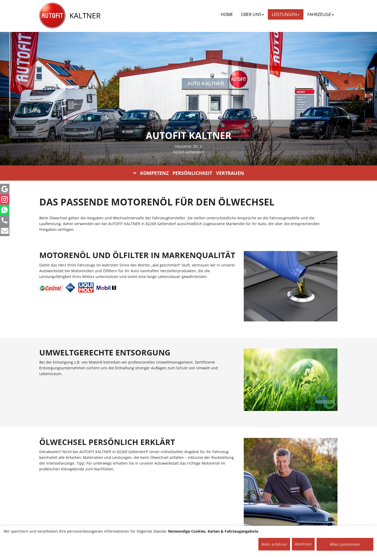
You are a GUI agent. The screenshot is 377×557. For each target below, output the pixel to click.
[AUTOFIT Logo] (52, 15)
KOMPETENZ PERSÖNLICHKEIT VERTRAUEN (188, 173)
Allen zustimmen (345, 544)
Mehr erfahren (274, 544)
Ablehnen (303, 544)
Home (227, 14)
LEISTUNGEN (286, 14)
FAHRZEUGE (320, 14)
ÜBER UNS (252, 14)
